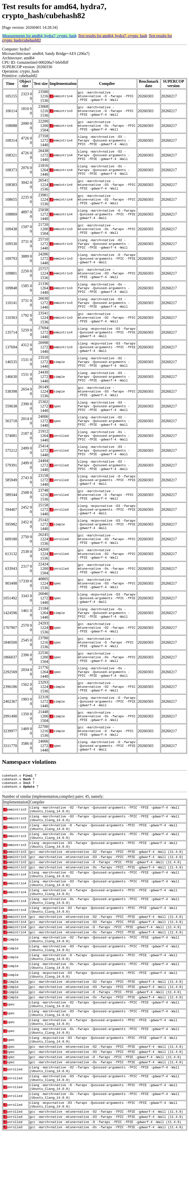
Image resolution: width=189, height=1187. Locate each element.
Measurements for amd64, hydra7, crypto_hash (39, 36)
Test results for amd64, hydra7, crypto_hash (112, 36)
